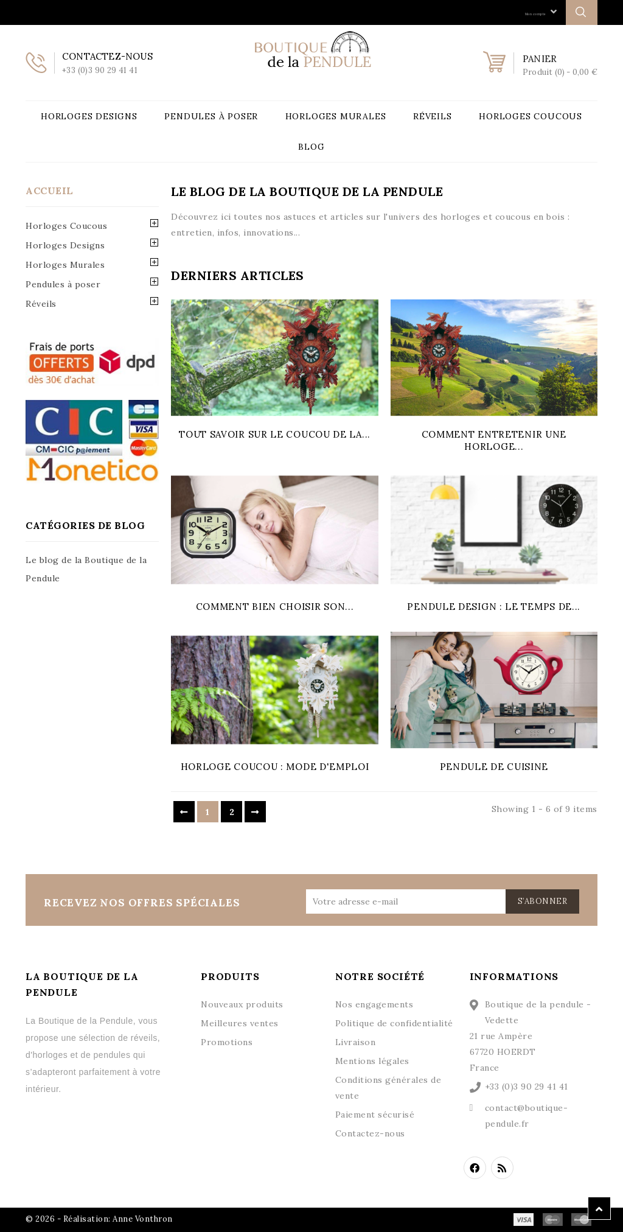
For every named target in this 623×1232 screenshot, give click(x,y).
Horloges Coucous (530, 116)
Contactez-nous (370, 1133)
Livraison (355, 1042)
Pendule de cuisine (494, 766)
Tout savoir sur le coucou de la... (275, 434)
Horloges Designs (89, 116)
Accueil (50, 190)
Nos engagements (374, 1004)
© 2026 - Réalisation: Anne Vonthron (99, 1219)
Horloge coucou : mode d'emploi (275, 766)
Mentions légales (372, 1060)
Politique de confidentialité (394, 1023)
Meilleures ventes (240, 1023)
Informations (514, 976)
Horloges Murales (335, 116)
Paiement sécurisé (375, 1114)
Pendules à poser (211, 116)
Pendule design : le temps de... (493, 606)
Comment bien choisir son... (275, 606)
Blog (311, 146)
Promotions (226, 1042)
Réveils (432, 116)
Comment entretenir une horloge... (494, 440)
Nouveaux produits (242, 1004)
